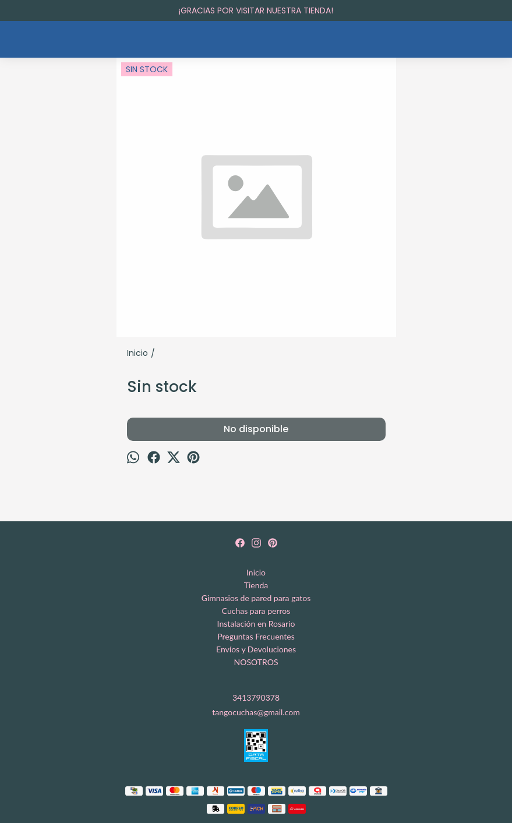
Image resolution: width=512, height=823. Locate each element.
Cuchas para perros (256, 611)
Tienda (256, 585)
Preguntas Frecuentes (255, 636)
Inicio (256, 572)
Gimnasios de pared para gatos (256, 598)
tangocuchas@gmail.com (255, 712)
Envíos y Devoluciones (256, 649)
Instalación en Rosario (256, 623)
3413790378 (256, 697)
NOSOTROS (256, 662)
